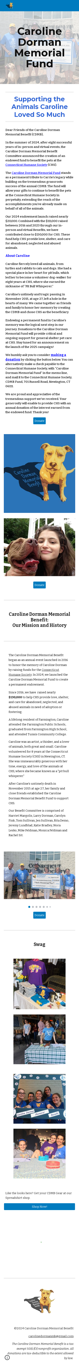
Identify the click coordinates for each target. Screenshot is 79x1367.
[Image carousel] (39, 880)
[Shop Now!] (39, 1206)
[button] (7, 1359)
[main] (39, 48)
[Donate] (39, 420)
